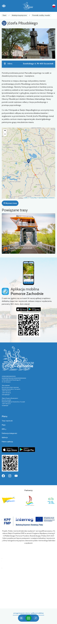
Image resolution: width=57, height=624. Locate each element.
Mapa (3, 425)
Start (4, 15)
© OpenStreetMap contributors (46, 197)
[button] (28, 161)
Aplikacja (5, 437)
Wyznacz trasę (10, 203)
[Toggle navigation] (28, 618)
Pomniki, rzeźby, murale (41, 15)
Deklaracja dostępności (9, 433)
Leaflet (25, 197)
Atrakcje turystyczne (19, 15)
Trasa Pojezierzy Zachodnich (20, 248)
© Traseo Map (32, 197)
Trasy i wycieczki (7, 421)
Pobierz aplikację (7, 442)
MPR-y (4, 429)
